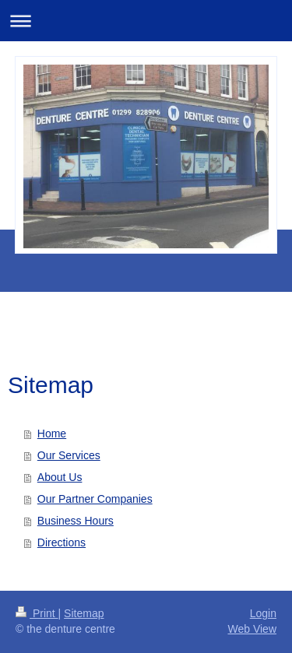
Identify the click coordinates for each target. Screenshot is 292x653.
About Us (60, 477)
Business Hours (75, 520)
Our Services (68, 455)
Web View (251, 629)
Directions (61, 542)
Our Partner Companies (95, 499)
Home (51, 433)
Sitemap (84, 613)
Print (37, 613)
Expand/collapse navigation (146, 20)
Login (263, 613)
